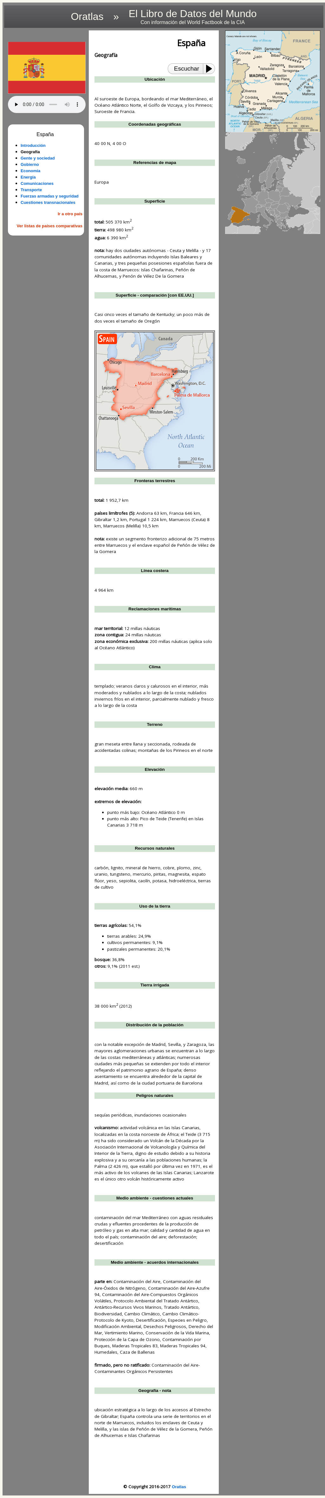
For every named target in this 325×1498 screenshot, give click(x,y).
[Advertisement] (47, 273)
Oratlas (179, 1486)
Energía (28, 177)
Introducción (33, 145)
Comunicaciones (37, 183)
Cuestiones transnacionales (48, 202)
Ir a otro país (70, 213)
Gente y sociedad (38, 158)
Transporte (31, 189)
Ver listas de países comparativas (49, 225)
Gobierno (30, 164)
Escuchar (186, 68)
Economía (30, 170)
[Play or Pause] (211, 69)
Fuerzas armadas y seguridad (50, 196)
